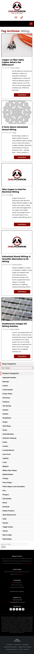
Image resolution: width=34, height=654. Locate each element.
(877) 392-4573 (17, 600)
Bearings (6, 381)
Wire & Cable (7, 535)
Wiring (14, 132)
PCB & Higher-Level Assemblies (14, 486)
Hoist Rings (7, 426)
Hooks (5, 430)
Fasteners (6, 402)
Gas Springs (7, 406)
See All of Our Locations (17, 591)
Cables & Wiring (15, 68)
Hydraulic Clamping (9, 438)
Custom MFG (9, 644)
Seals (4, 519)
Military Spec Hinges (10, 470)
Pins (4, 490)
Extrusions (6, 398)
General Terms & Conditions (10, 646)
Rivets (5, 502)
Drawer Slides (7, 394)
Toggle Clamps (8, 527)
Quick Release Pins (9, 515)
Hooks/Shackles (8, 434)
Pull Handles (7, 498)
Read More (22, 95)
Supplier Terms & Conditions (24, 646)
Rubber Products (8, 511)
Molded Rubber (8, 474)
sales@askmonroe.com (18, 602)
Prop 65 (20, 649)
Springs (5, 523)
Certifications (25, 644)
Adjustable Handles (9, 377)
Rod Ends (6, 507)
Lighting (5, 458)
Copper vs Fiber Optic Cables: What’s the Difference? (13, 62)
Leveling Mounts (8, 450)
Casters (5, 385)
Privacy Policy (17, 644)
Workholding (7, 539)
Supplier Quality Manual (11, 649)
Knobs (5, 442)
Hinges (5, 422)
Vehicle (5, 531)
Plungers (6, 494)
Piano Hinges (7, 482)
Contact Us (26, 649)
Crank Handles (8, 389)
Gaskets (5, 410)
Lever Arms (7, 454)
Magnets (6, 466)
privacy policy (27, 563)
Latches (5, 446)
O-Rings (5, 478)
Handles (5, 414)
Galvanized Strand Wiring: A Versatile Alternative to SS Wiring (16, 259)
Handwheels (7, 418)
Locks (5, 462)
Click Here (21, 574)
